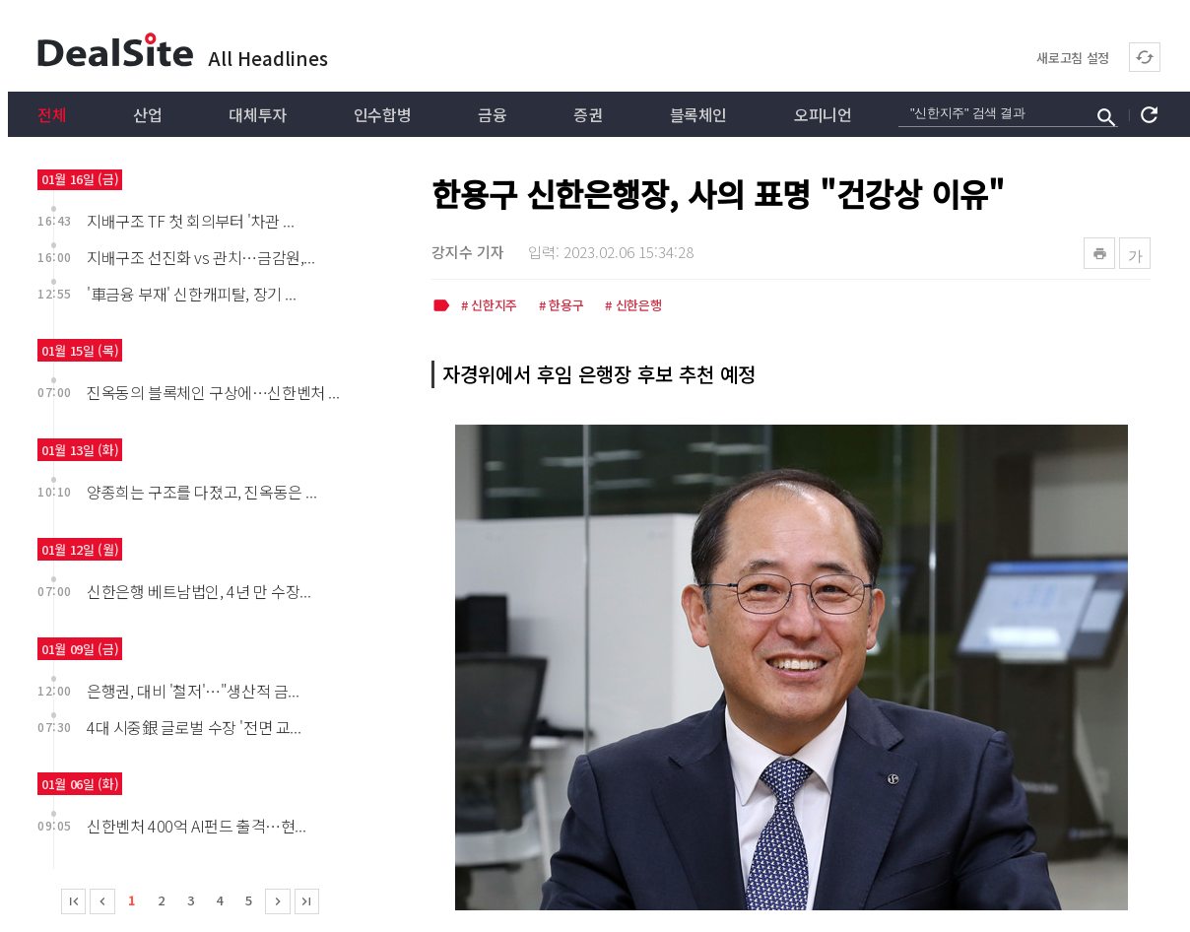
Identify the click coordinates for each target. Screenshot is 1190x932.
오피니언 (822, 114)
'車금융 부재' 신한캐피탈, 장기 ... (191, 293)
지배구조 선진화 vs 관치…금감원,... (200, 257)
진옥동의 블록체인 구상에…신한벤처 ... (213, 392)
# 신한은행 (633, 306)
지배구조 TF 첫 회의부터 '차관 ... (190, 221)
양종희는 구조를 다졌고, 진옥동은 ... (201, 491)
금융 (492, 114)
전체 (51, 114)
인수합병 (382, 114)
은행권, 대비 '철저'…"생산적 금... (192, 691)
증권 (587, 114)
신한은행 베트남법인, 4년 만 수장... (198, 591)
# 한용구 (561, 306)
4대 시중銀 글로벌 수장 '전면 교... (193, 727)
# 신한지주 (489, 306)
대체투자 (257, 114)
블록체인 (698, 114)
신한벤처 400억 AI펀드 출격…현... (196, 825)
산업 (147, 114)
